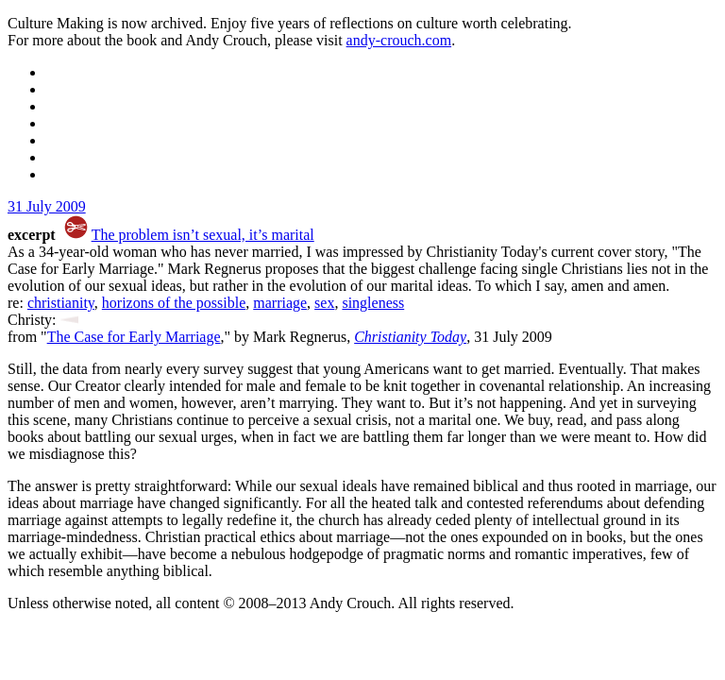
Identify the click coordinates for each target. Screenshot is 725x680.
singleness (373, 303)
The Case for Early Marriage (134, 337)
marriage (280, 303)
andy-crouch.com (399, 40)
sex (324, 303)
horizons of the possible (173, 303)
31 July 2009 (47, 206)
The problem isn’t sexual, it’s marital (203, 235)
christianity (60, 303)
